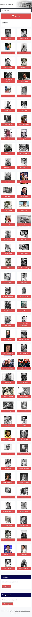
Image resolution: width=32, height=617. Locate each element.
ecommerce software (25, 611)
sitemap (17, 611)
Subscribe (6, 586)
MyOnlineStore (18, 613)
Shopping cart (7, 604)
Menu (16, 16)
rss (19, 611)
